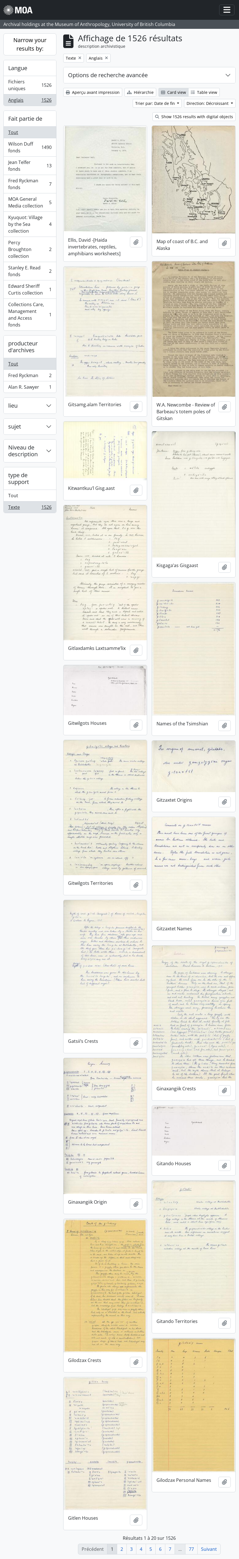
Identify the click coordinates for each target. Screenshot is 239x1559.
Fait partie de (25, 118)
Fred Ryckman (30, 376)
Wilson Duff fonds (30, 147)
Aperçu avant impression (93, 92)
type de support (18, 478)
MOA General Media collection (30, 202)
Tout (13, 132)
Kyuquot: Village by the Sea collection (30, 224)
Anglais (30, 101)
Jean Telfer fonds (30, 165)
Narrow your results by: (29, 44)
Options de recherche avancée (108, 75)
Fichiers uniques (30, 85)
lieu (13, 405)
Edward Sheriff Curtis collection (30, 289)
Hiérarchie (140, 92)
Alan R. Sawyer (30, 388)
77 (191, 1549)
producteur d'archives (23, 347)
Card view (173, 92)
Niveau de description (23, 451)
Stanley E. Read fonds (30, 271)
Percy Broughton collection (30, 249)
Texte (30, 508)
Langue (17, 68)
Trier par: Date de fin (155, 103)
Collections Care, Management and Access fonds (30, 314)
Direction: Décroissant (208, 103)
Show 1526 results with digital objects (194, 116)
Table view (204, 92)
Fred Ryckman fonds (30, 184)
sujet (14, 426)
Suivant (209, 1549)
